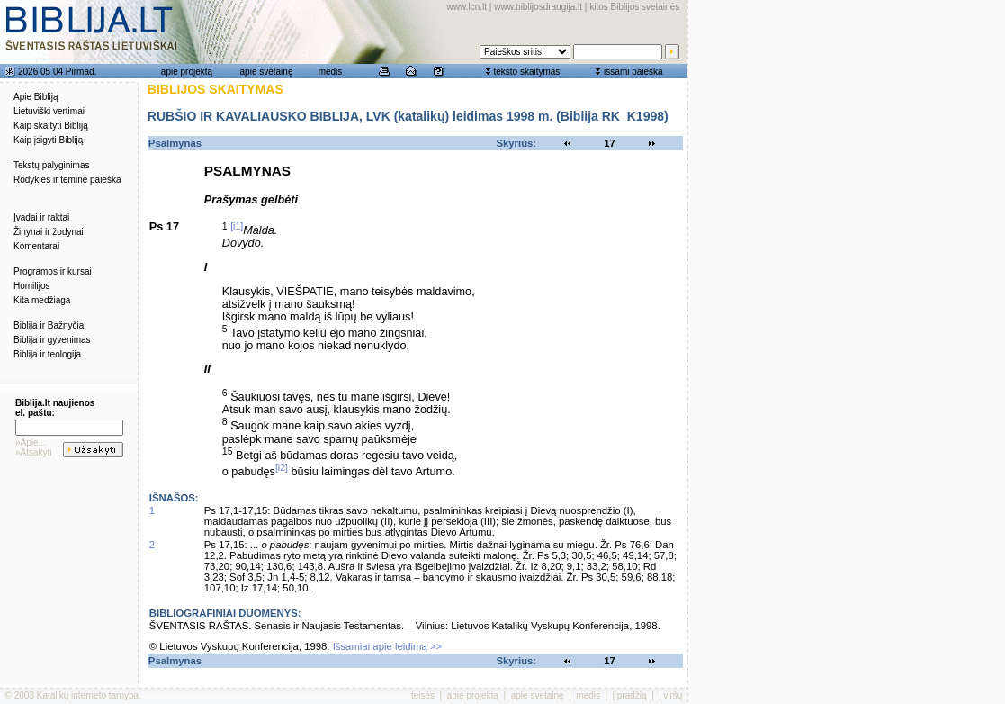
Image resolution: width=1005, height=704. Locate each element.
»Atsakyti (33, 452)
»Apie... (30, 442)
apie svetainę (266, 72)
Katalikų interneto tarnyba (88, 695)
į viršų (670, 695)
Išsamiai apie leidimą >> (388, 646)
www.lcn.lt (467, 7)
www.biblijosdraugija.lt (538, 7)
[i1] (236, 226)
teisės (423, 695)
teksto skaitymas (526, 72)
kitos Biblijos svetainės (634, 7)
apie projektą (186, 72)
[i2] (281, 467)
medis (331, 72)
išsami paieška (633, 72)
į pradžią (630, 695)
